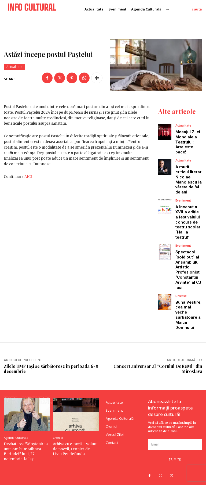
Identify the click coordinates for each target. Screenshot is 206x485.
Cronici (58, 430)
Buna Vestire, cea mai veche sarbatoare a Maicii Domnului (188, 308)
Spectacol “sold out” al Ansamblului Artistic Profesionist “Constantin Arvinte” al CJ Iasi (188, 265)
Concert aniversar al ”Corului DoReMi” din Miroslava (157, 361)
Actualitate (14, 67)
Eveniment (183, 197)
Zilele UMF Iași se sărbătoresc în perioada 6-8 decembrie (51, 361)
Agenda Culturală (16, 430)
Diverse (181, 289)
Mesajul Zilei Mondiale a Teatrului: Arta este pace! (187, 142)
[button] (197, 9)
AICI (28, 176)
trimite (175, 452)
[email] (175, 437)
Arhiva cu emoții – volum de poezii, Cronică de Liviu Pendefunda (76, 441)
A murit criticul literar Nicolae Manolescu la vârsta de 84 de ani (188, 177)
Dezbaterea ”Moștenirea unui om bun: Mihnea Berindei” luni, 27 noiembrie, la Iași (25, 444)
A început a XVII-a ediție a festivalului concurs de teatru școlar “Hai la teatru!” (187, 219)
